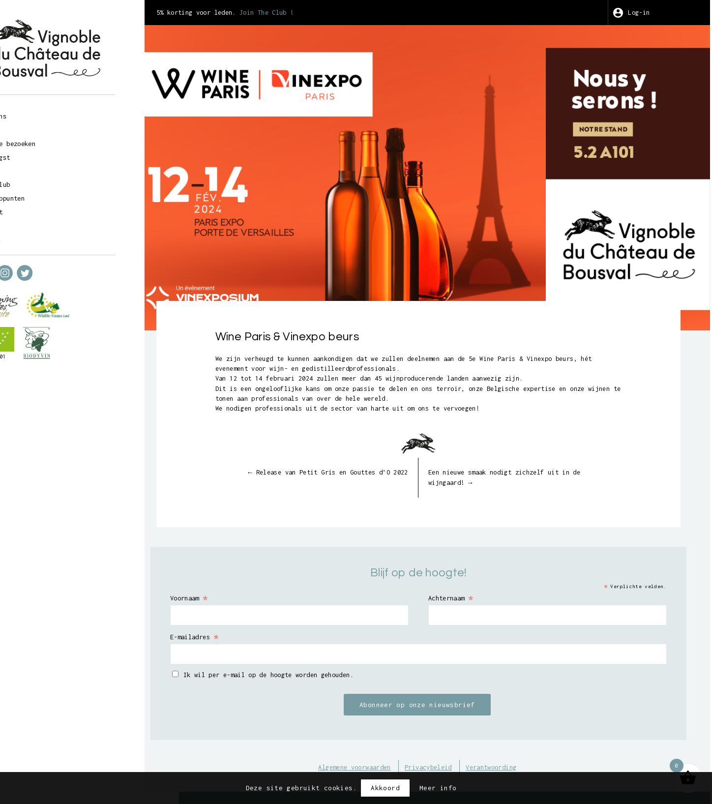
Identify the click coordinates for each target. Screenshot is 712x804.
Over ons (47, 111)
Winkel (43, 125)
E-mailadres (255, 614)
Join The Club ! (334, 12)
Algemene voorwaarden (373, 746)
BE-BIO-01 (45, 353)
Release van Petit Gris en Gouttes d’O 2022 (362, 454)
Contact (45, 208)
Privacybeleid (456, 746)
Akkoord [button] (385, 788)
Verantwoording (526, 746)
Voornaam (249, 575)
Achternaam (479, 575)
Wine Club (49, 180)
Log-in (649, 12)
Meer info (437, 788)
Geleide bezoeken (64, 139)
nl (53, 235)
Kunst (41, 167)
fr (35, 235)
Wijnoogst (49, 153)
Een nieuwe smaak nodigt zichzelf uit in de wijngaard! (528, 454)
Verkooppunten (58, 195)
